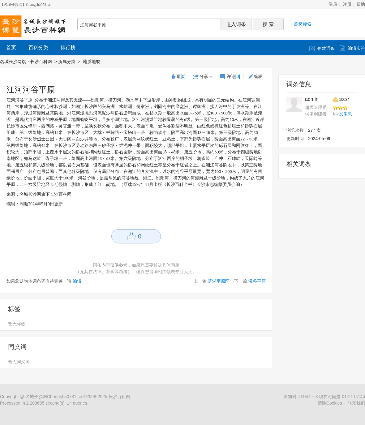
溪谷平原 (257, 281)
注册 (347, 4)
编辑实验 (356, 48)
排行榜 (68, 47)
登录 (333, 4)
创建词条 (326, 48)
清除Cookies (330, 403)
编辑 (258, 76)
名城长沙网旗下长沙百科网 (26, 61)
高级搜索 (302, 24)
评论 (233, 76)
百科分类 (38, 47)
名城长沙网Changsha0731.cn (53, 396)
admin (312, 99)
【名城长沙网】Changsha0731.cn (26, 4)
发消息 (345, 113)
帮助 (360, 4)
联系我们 (356, 403)
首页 (11, 47)
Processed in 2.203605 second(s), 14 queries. (44, 403)
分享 (204, 76)
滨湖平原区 (219, 281)
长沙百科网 (119, 396)
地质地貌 (92, 61)
